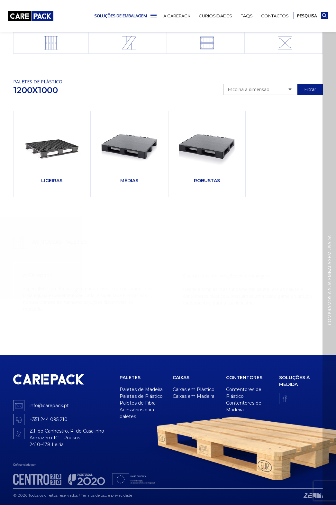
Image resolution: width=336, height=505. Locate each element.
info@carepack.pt (49, 405)
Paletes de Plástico (37, 82)
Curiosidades (215, 15)
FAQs (247, 15)
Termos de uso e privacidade (106, 495)
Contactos (275, 15)
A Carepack (176, 15)
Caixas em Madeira (193, 396)
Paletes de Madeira (141, 389)
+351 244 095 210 (49, 419)
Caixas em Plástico (193, 389)
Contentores (244, 377)
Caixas (181, 377)
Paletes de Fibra (138, 403)
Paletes (130, 377)
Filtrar (310, 89)
